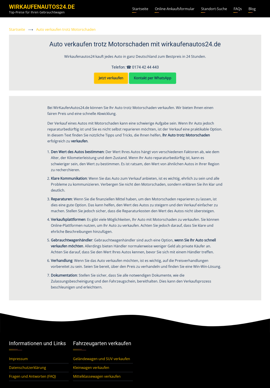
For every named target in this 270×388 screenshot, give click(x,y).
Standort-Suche (214, 8)
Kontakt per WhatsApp (152, 78)
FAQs (238, 8)
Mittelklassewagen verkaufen (97, 376)
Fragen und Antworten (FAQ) (32, 376)
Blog (252, 8)
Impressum (18, 358)
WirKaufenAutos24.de (42, 7)
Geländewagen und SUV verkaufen (101, 358)
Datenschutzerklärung (27, 367)
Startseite (140, 8)
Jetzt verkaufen (111, 78)
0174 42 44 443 (145, 67)
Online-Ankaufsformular (175, 8)
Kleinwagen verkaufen (91, 367)
